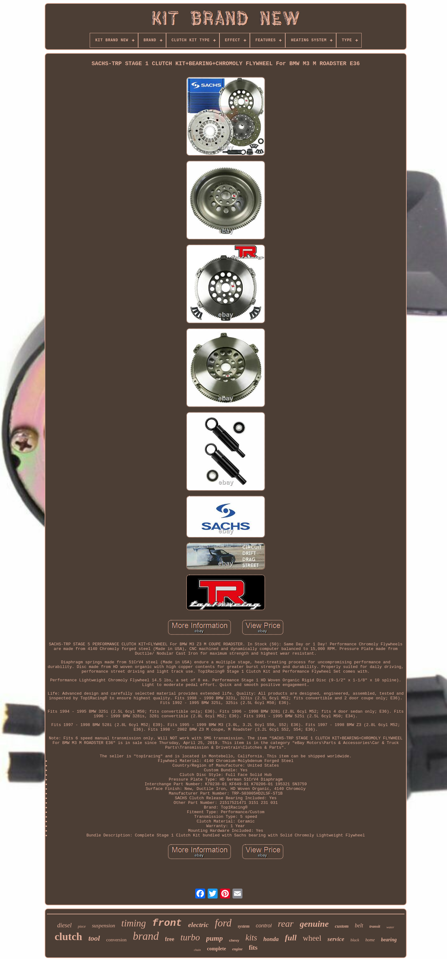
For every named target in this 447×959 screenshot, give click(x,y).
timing (133, 923)
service (335, 939)
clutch (68, 936)
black (354, 940)
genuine (314, 924)
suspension (103, 926)
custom (342, 926)
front (167, 923)
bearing (389, 939)
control (264, 926)
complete (216, 948)
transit (374, 926)
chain (197, 950)
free (169, 939)
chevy (234, 941)
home (370, 940)
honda (271, 939)
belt (359, 925)
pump (214, 938)
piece (82, 926)
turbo (190, 937)
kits (251, 937)
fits (253, 947)
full (291, 937)
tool (94, 938)
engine (237, 949)
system (244, 926)
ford (223, 923)
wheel (312, 938)
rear (286, 923)
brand (146, 936)
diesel (64, 925)
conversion (116, 939)
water (390, 927)
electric (198, 925)
